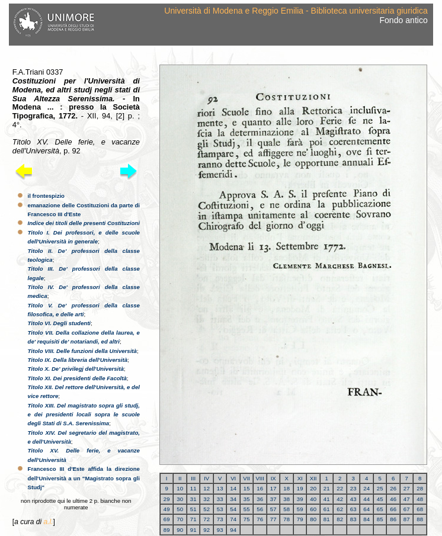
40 (313, 499)
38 (286, 499)
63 (353, 509)
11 (193, 488)
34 (233, 499)
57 (273, 509)
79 (300, 519)
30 (180, 499)
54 (233, 509)
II (179, 478)
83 (353, 519)
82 (340, 519)
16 (260, 488)
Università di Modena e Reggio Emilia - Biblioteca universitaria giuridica (295, 10)
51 (193, 509)
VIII (259, 478)
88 (420, 519)
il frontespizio (46, 195)
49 (167, 509)
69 (167, 519)
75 (247, 519)
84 (366, 519)
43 (353, 499)
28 (420, 488)
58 (286, 509)
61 (327, 509)
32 (206, 499)
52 (206, 509)
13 (220, 488)
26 (393, 488)
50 (180, 509)
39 (300, 499)
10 (180, 488)
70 (180, 519)
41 (327, 499)
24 (366, 488)
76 (260, 519)
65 (380, 509)
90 (180, 530)
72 (206, 519)
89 (167, 530)
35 (247, 499)
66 (393, 509)
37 (273, 499)
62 (340, 509)
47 (406, 499)
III (193, 478)
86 (393, 519)
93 (220, 530)
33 (220, 499)
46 (393, 499)
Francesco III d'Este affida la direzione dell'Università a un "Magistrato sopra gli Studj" (84, 478)
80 (313, 519)
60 (313, 509)
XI (300, 478)
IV (206, 478)
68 (420, 509)
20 (313, 488)
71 (193, 519)
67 (406, 509)
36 (260, 499)
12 (206, 488)
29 (167, 499)
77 (273, 519)
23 (353, 488)
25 (380, 488)
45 (380, 499)
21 (327, 488)
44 (366, 499)
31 (193, 499)
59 (300, 509)
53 (220, 509)
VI (233, 478)
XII (313, 478)
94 (233, 530)
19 (300, 488)
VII (246, 478)
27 (406, 488)
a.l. (48, 522)
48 (420, 499)
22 (340, 488)
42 (340, 499)
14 (233, 488)
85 (380, 519)
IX (273, 478)
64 (366, 509)
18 (286, 488)
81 (327, 519)
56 (260, 509)
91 (193, 530)
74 (233, 519)
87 (406, 519)
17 (273, 488)
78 (286, 519)
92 (206, 530)
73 (220, 519)
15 (247, 488)
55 (247, 509)
